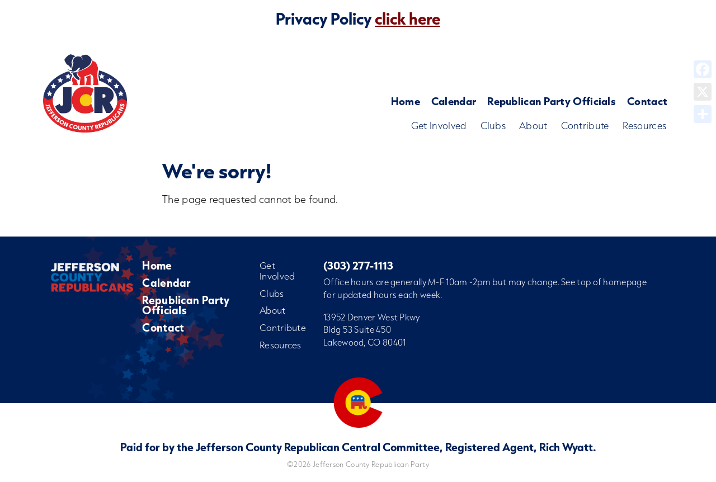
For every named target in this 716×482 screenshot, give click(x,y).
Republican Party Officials (551, 101)
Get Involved (439, 125)
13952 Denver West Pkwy (371, 317)
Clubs (493, 125)
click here (407, 18)
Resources (645, 125)
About (533, 125)
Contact (647, 101)
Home (405, 101)
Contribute (585, 125)
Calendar (453, 101)
